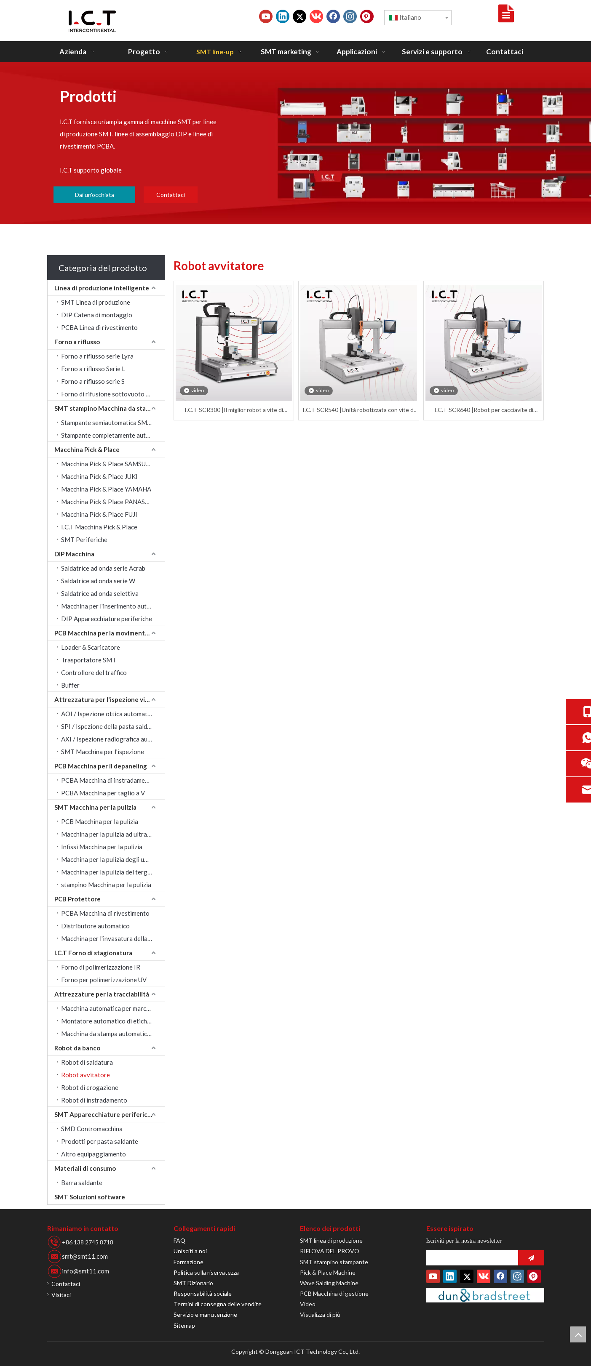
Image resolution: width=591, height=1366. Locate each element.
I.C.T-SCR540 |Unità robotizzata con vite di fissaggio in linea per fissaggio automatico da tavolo (358, 410)
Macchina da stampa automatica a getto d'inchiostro (113, 1033)
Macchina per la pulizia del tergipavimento (113, 872)
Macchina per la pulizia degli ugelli (108, 859)
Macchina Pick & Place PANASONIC (111, 501)
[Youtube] (266, 16)
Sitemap (184, 1325)
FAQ (179, 1240)
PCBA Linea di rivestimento (99, 327)
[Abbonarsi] (531, 1257)
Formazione (188, 1261)
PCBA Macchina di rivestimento (105, 913)
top (578, 1334)
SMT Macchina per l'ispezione (102, 751)
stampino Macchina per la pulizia (106, 884)
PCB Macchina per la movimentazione (109, 633)
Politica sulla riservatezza (206, 1272)
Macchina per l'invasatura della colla (111, 938)
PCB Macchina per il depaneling (100, 766)
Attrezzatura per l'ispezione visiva (105, 699)
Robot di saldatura (87, 1062)
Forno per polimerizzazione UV (104, 979)
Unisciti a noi (190, 1250)
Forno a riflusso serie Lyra (97, 356)
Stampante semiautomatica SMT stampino (113, 422)
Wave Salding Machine (329, 1282)
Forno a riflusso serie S (93, 381)
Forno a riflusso (77, 341)
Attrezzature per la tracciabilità (101, 994)
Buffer (70, 685)
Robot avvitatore (85, 1075)
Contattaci (170, 194)
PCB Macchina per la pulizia (99, 821)
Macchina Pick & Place (87, 449)
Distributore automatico (95, 926)
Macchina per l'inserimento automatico (113, 606)
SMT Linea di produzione (95, 302)
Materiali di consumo (85, 1168)
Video (308, 1304)
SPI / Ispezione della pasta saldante (110, 726)
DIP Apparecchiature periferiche (106, 618)
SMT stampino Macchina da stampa (106, 408)
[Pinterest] (367, 16)
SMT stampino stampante (334, 1261)
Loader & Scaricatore (90, 647)
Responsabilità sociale (203, 1293)
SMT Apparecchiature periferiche (104, 1114)
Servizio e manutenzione (205, 1314)
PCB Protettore (77, 899)
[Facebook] (333, 16)
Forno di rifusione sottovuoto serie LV (113, 394)
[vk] (316, 16)
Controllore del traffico (94, 672)
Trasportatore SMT (88, 660)
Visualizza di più (320, 1314)
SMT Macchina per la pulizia (95, 807)
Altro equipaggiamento (93, 1154)
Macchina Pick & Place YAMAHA (106, 489)
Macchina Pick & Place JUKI (99, 476)
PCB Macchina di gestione (334, 1293)
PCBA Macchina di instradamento (108, 780)
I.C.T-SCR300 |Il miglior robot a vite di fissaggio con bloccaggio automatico (234, 410)
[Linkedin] (282, 16)
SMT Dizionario (193, 1282)
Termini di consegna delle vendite (218, 1304)
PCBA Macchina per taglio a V (103, 793)
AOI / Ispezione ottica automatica (108, 714)
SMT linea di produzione (331, 1240)
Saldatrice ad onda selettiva (100, 593)
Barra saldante (81, 1182)
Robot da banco (77, 1048)
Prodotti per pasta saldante (99, 1141)
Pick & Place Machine (328, 1272)
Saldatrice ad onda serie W (98, 581)
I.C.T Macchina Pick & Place (99, 527)
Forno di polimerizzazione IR (100, 967)
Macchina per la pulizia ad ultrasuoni (111, 834)
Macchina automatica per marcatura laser (113, 1008)
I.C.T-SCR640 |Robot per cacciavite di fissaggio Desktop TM (483, 410)
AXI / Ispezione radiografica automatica (113, 739)
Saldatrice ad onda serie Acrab (103, 568)
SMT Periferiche (84, 539)
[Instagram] (350, 16)
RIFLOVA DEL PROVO (329, 1250)
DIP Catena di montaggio (96, 315)
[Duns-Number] (485, 1295)
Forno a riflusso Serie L (93, 368)
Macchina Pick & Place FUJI (99, 514)
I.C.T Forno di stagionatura (93, 953)
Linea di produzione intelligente (101, 288)
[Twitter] (299, 16)
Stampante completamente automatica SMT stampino (113, 435)
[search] (470, 1257)
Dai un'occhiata (94, 194)
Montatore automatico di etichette (110, 1021)
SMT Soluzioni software (89, 1197)
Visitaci (61, 1294)
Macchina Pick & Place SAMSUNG (108, 464)
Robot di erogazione (89, 1087)
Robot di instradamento (94, 1100)
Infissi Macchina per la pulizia (101, 846)
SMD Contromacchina (92, 1128)
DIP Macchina (74, 554)
